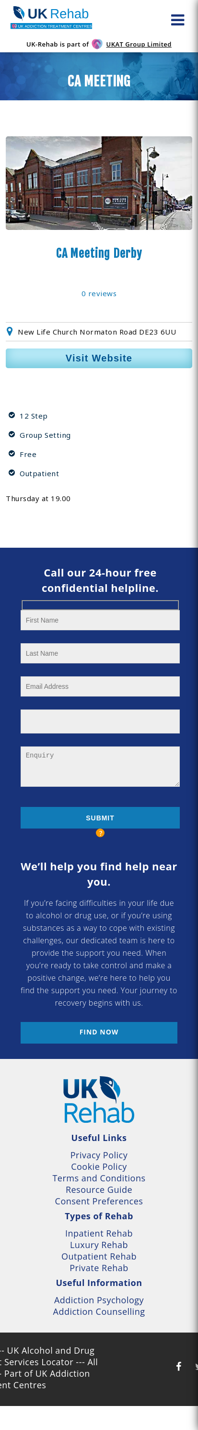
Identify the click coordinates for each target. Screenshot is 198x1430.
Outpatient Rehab (99, 1256)
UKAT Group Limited (138, 44)
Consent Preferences (99, 1201)
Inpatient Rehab (99, 1233)
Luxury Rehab (99, 1244)
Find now (99, 1031)
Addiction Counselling (99, 1311)
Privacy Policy (99, 1155)
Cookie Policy (99, 1166)
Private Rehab (99, 1268)
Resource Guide (99, 1189)
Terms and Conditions (98, 1178)
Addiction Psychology (99, 1300)
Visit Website (99, 358)
